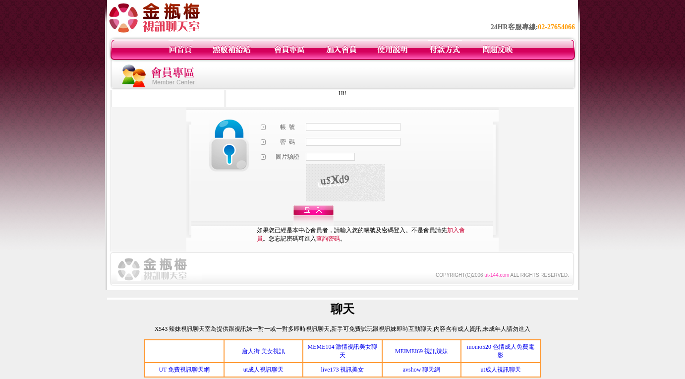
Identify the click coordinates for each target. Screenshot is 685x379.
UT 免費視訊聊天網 (184, 369)
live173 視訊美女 (342, 369)
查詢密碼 (328, 238)
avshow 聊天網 (422, 369)
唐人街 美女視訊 (263, 351)
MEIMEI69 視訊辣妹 (421, 351)
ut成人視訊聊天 (263, 369)
